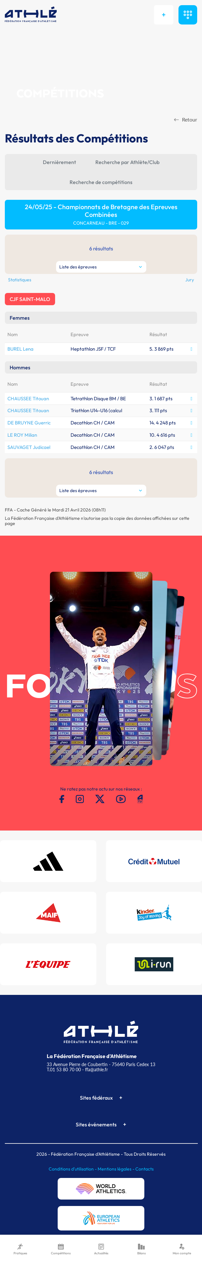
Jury (189, 279)
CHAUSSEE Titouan (28, 398)
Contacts (144, 1169)
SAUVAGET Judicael (28, 447)
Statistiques (19, 279)
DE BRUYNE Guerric (29, 423)
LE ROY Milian (22, 435)
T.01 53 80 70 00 (64, 1069)
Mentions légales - (116, 1169)
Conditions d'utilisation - (73, 1169)
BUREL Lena (20, 349)
